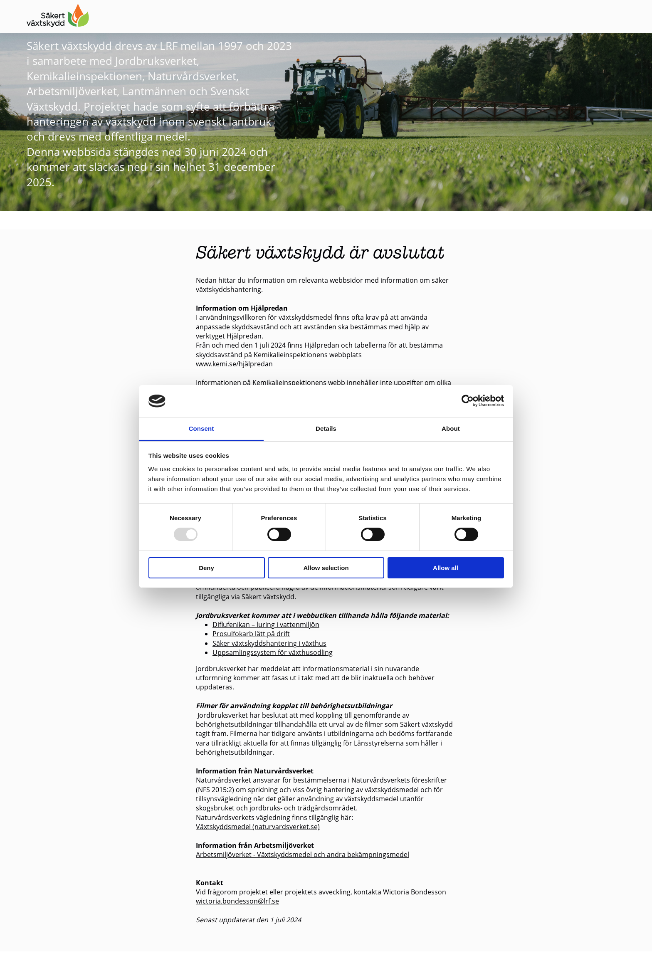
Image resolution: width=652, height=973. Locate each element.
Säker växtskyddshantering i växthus (269, 643)
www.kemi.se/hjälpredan (234, 363)
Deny (206, 567)
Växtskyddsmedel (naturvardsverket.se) (258, 826)
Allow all (445, 567)
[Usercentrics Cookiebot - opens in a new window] (467, 401)
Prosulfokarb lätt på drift (251, 633)
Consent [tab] (201, 428)
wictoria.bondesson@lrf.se (237, 900)
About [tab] (451, 428)
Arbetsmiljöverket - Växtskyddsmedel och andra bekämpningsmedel (302, 854)
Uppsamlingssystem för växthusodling (272, 652)
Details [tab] (326, 428)
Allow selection (325, 567)
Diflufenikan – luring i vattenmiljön (265, 624)
